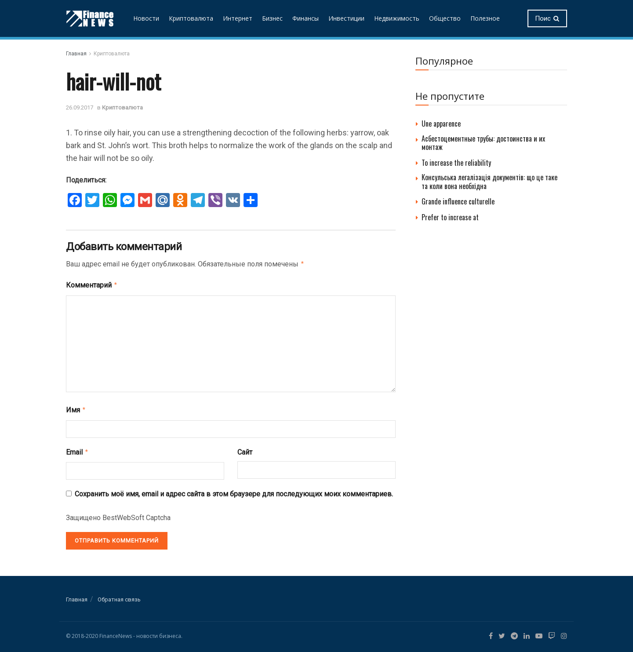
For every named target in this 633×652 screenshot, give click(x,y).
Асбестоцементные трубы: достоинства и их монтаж (483, 142)
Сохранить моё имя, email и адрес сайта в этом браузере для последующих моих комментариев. (234, 490)
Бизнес (272, 18)
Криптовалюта (191, 18)
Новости (146, 18)
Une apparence (441, 123)
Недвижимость (396, 18)
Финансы (305, 18)
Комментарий (92, 284)
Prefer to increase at (450, 217)
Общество (445, 18)
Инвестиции (346, 18)
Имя (76, 408)
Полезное (485, 18)
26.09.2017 (79, 107)
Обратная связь (119, 596)
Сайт (244, 449)
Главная (76, 54)
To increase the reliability (456, 162)
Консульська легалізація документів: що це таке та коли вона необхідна (489, 181)
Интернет (237, 18)
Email (77, 449)
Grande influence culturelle (458, 201)
